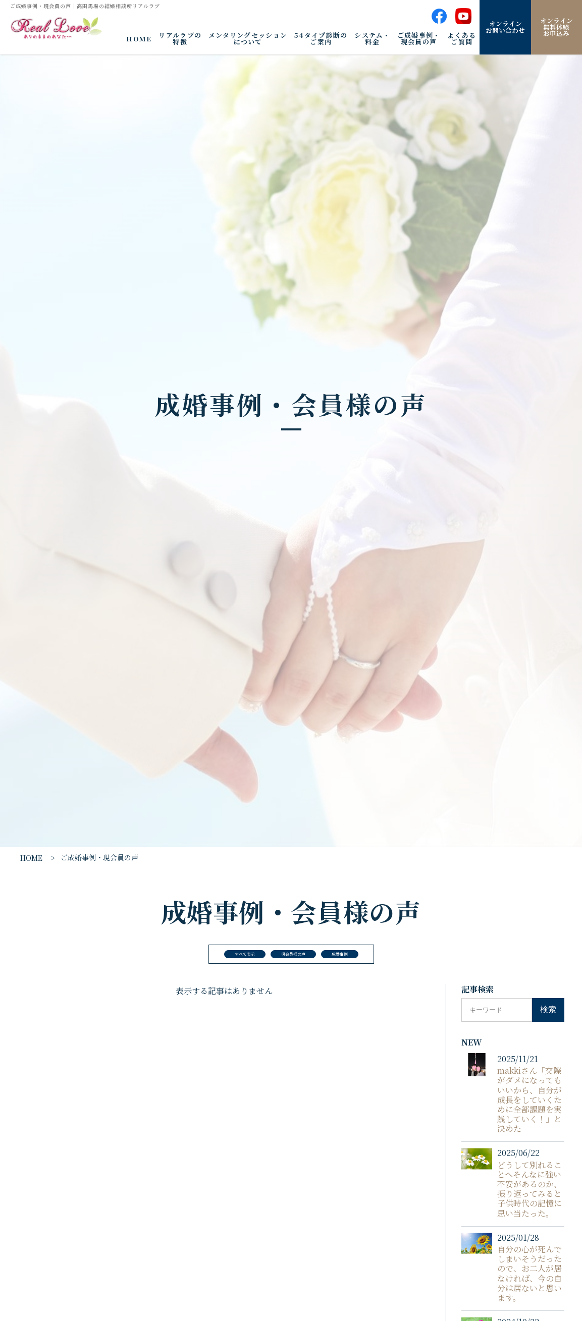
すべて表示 (224, 957)
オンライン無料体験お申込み (556, 27)
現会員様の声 (295, 957)
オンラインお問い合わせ (505, 27)
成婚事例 (362, 957)
